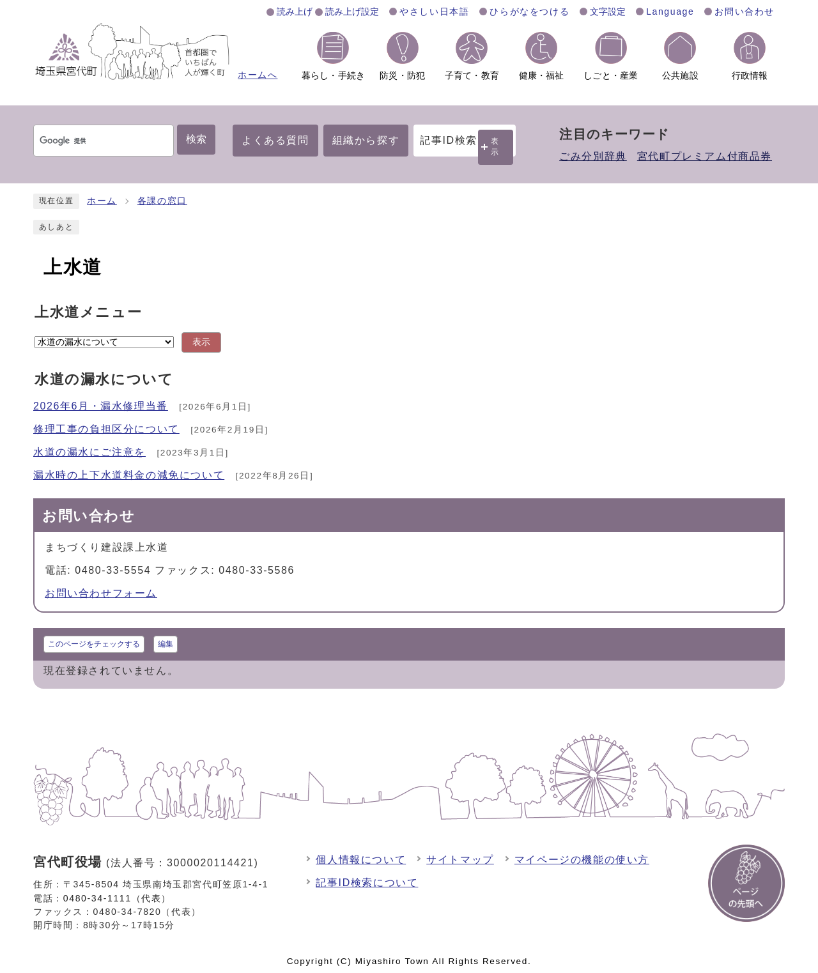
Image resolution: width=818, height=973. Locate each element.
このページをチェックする (94, 644)
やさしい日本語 (434, 11)
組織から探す (366, 140)
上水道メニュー (88, 312)
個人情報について (361, 859)
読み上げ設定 (352, 11)
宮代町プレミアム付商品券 (704, 156)
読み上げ (295, 11)
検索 (196, 139)
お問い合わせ (744, 11)
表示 (495, 146)
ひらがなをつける (529, 11)
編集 (165, 644)
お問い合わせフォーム (101, 593)
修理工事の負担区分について (106, 429)
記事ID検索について (367, 882)
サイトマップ (460, 859)
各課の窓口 (162, 201)
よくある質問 (275, 140)
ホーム (102, 201)
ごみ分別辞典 (593, 156)
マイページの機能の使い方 (581, 859)
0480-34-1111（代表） (117, 898)
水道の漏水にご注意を (89, 452)
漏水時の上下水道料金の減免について (128, 475)
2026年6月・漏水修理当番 (100, 406)
